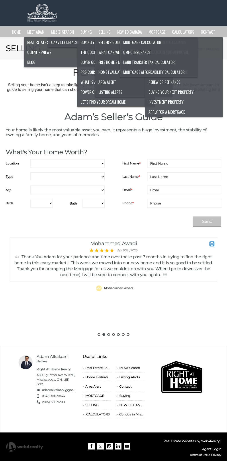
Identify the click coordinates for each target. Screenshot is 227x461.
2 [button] (103, 334)
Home (197, 49)
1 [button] (99, 334)
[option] (113, 285)
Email (127, 189)
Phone (128, 203)
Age (8, 189)
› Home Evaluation (96, 377)
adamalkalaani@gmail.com (63, 390)
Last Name (131, 176)
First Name (131, 163)
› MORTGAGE (93, 396)
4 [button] (113, 334)
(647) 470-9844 (53, 396)
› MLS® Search (128, 368)
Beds (9, 203)
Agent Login (211, 449)
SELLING (212, 49)
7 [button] (128, 334)
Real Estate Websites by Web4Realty (191, 441)
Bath (73, 203)
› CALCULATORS (96, 414)
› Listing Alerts (128, 377)
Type (9, 176)
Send (207, 221)
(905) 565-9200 (53, 402)
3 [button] (108, 334)
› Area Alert (92, 386)
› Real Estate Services (96, 368)
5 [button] (118, 334)
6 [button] (123, 334)
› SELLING (91, 405)
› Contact (124, 386)
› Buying (123, 396)
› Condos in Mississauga (130, 414)
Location (12, 163)
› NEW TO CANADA (130, 405)
